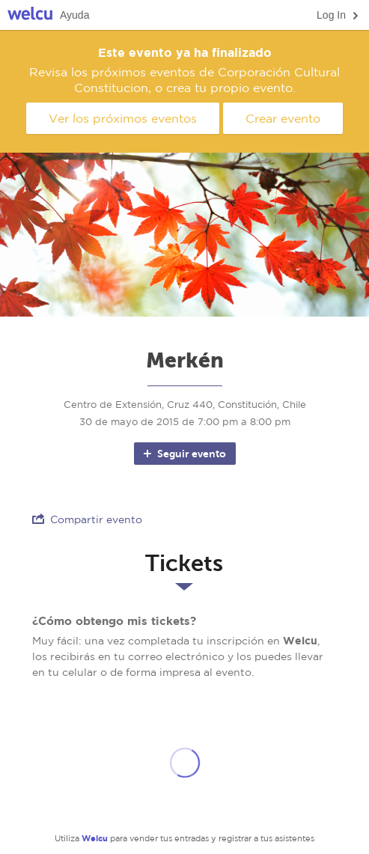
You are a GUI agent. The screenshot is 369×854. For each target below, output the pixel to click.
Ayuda (74, 15)
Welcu (29, 15)
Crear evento (283, 118)
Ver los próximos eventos (123, 118)
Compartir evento (87, 519)
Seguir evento (183, 454)
